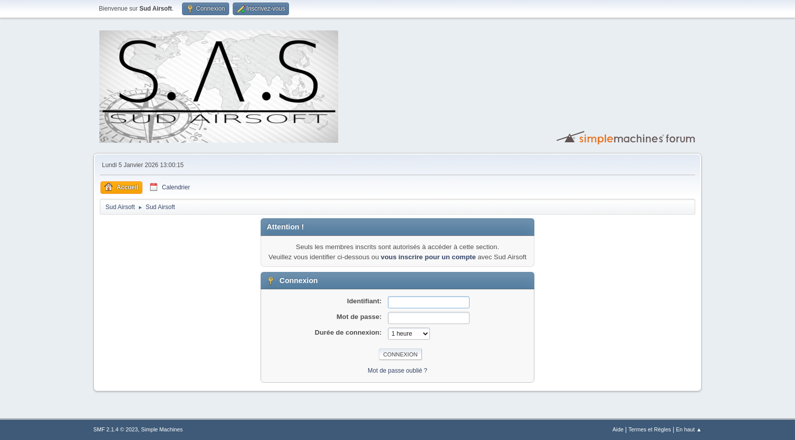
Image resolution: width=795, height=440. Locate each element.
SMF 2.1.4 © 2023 (115, 429)
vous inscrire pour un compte (428, 257)
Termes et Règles (649, 429)
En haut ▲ (689, 429)
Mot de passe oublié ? (397, 370)
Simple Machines (162, 429)
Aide (618, 429)
